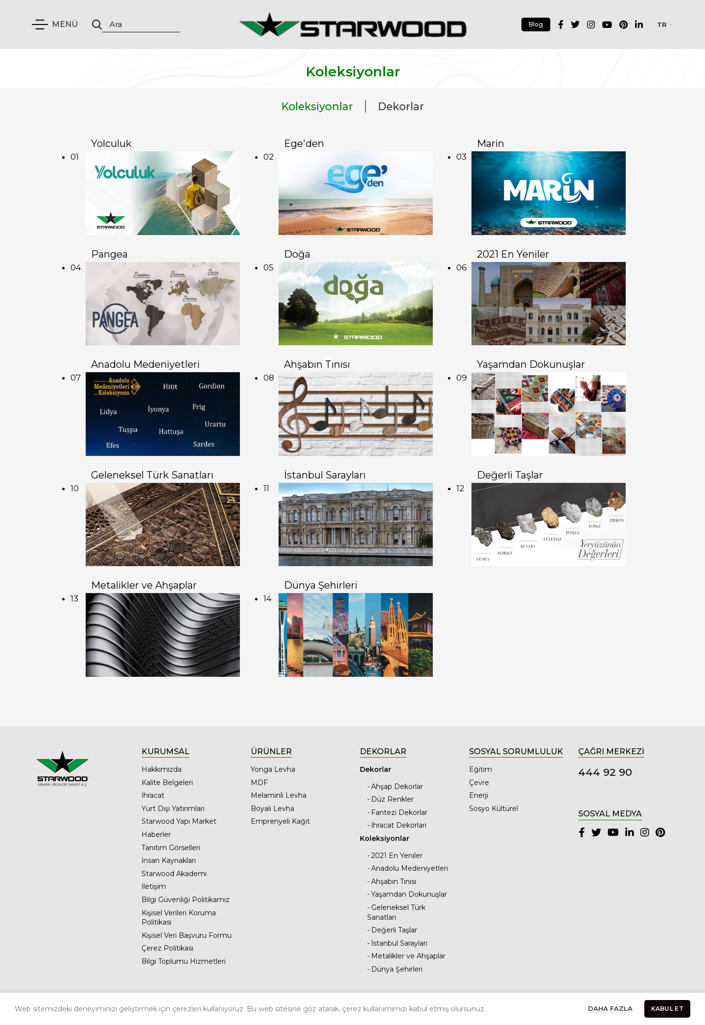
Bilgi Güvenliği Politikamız (185, 899)
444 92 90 (605, 772)
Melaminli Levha (278, 795)
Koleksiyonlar (317, 106)
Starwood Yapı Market (178, 821)
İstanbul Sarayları (399, 943)
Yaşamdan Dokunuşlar (409, 894)
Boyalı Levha (272, 808)
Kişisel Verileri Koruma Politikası (178, 917)
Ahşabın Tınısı (393, 881)
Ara (97, 24)
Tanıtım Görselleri (170, 847)
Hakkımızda (161, 769)
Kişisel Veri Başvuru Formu (186, 935)
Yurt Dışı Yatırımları (173, 808)
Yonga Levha (273, 769)
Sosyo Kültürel (493, 808)
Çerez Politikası (167, 948)
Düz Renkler (392, 799)
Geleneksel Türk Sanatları (396, 912)
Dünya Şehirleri (397, 969)
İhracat (152, 795)
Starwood (334, 1011)
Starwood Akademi (174, 873)
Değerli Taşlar (394, 930)
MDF (259, 782)
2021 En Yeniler (397, 855)
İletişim (153, 886)
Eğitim (480, 769)
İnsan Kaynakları (168, 860)
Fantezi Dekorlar (399, 812)
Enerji (478, 795)
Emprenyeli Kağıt (280, 821)
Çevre (479, 782)
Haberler (156, 834)
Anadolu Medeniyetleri (409, 868)
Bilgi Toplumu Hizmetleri (183, 961)
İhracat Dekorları (398, 825)
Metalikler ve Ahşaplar (408, 956)
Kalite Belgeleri (167, 782)
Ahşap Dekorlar (397, 786)
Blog (536, 24)
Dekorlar (401, 106)
